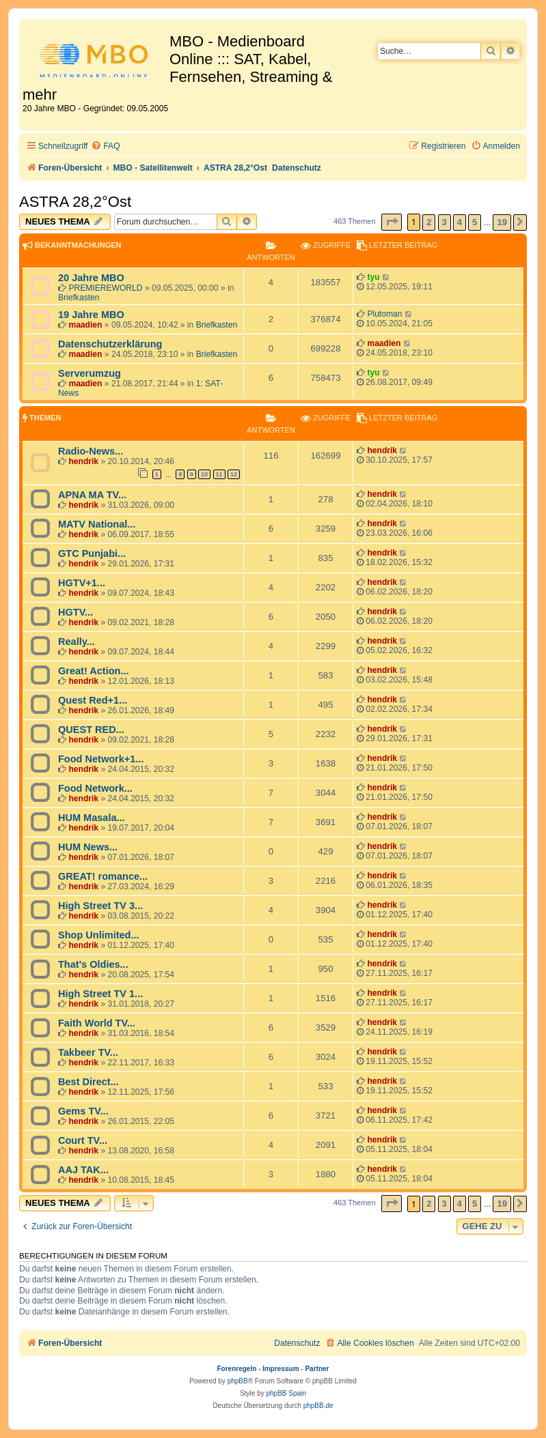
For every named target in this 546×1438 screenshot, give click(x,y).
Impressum (280, 1368)
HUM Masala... (91, 817)
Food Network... (95, 788)
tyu (373, 277)
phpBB (238, 1381)
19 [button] (501, 222)
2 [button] (428, 222)
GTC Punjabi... (92, 553)
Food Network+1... (101, 758)
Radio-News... (90, 451)
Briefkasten (79, 297)
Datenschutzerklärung (110, 344)
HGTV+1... (81, 582)
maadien (85, 325)
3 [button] (444, 222)
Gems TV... (83, 1111)
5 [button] (474, 222)
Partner (317, 1368)
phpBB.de (318, 1405)
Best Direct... (88, 1081)
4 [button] (459, 222)
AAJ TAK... (83, 1169)
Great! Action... (93, 670)
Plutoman (384, 314)
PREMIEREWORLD (105, 288)
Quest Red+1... (92, 700)
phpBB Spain (285, 1393)
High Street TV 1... (100, 993)
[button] (391, 222)
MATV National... (96, 524)
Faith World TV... (96, 1023)
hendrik (83, 461)
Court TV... (82, 1140)
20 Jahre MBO (91, 277)
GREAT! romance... (103, 876)
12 (233, 474)
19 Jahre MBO (91, 314)
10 (204, 474)
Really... (76, 641)
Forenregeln (237, 1368)
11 (219, 474)
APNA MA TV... (92, 494)
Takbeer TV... (88, 1052)
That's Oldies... (93, 964)
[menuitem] (105, 146)
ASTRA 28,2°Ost (75, 201)
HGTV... (75, 612)
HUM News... (88, 847)
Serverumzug (89, 373)
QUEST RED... (91, 729)
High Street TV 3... (100, 905)
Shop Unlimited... (98, 935)
